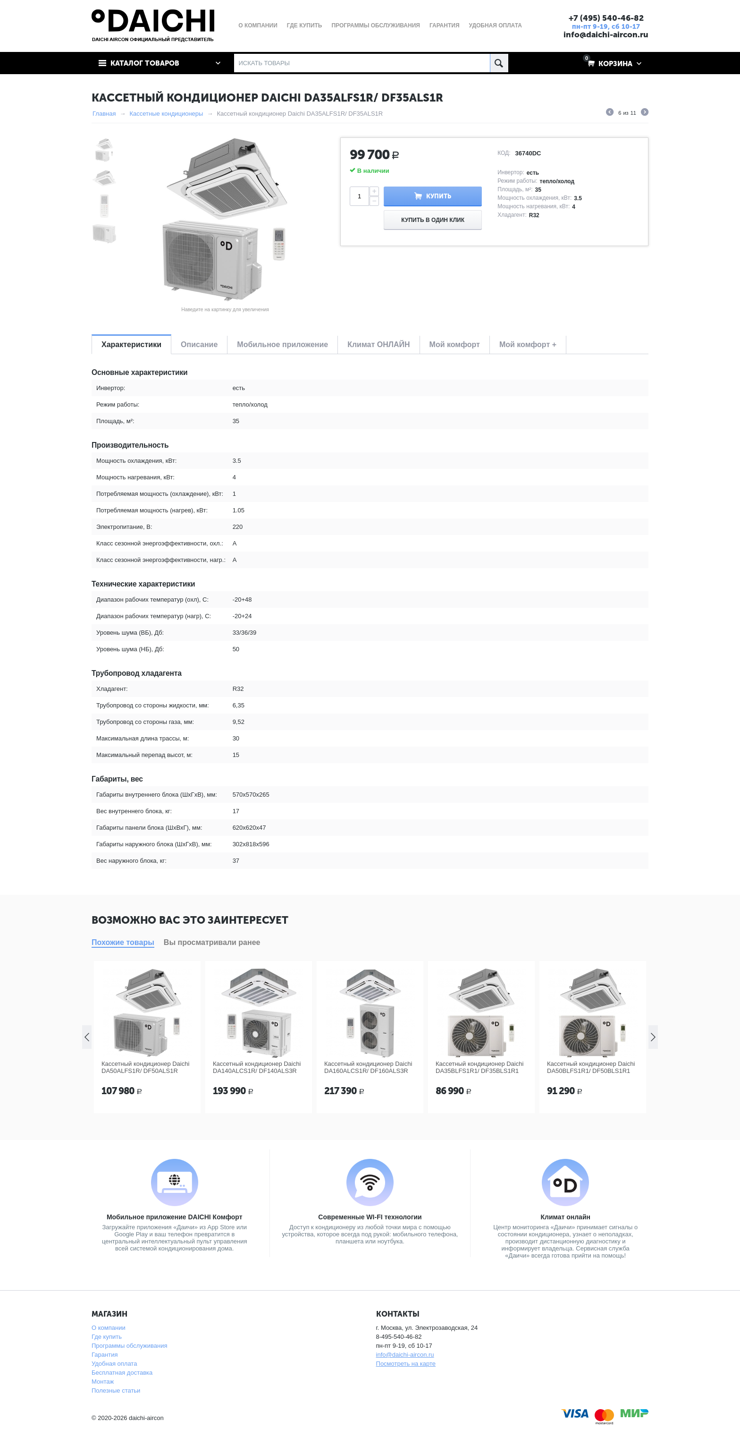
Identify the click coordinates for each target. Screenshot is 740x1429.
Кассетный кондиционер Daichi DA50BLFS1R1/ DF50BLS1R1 (591, 1067)
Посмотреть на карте (406, 1363)
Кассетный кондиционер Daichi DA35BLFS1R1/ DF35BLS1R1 (479, 1067)
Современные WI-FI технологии (369, 1217)
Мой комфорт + (527, 344)
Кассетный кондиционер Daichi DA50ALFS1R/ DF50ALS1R (145, 1067)
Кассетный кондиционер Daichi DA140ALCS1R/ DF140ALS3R (257, 1067)
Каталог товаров (144, 63)
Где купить (107, 1336)
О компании (109, 1327)
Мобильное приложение (282, 344)
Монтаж (103, 1381)
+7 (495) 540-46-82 (606, 18)
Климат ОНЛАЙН (378, 344)
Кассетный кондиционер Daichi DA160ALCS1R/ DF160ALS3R (368, 1067)
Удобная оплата (114, 1363)
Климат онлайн (565, 1217)
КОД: (503, 153)
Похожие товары (123, 942)
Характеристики (131, 344)
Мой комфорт (454, 344)
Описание (199, 344)
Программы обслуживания (130, 1345)
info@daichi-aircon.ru (605, 34)
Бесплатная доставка (122, 1372)
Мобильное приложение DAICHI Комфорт (175, 1217)
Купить (438, 196)
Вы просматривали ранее (212, 942)
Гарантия (105, 1354)
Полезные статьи (116, 1390)
